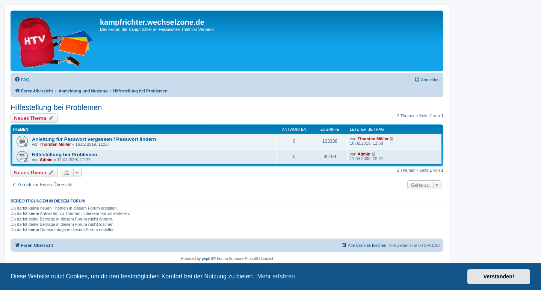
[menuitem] (21, 79)
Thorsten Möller (55, 144)
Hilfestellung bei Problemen (56, 107)
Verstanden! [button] (499, 276)
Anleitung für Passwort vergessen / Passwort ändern (94, 139)
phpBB (207, 259)
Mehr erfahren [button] (276, 276)
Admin (46, 159)
